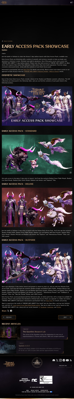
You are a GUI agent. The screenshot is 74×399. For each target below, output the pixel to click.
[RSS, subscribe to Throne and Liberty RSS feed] (70, 360)
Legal (27, 390)
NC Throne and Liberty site (37, 387)
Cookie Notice (44, 390)
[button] (37, 106)
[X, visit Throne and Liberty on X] (57, 360)
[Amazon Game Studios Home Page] (25, 380)
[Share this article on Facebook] (11, 311)
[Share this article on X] (8, 311)
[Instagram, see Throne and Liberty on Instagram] (60, 360)
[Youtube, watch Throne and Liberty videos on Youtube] (67, 360)
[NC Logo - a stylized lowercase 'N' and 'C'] (34, 380)
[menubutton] (71, 2)
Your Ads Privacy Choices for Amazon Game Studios (37, 391)
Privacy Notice (35, 390)
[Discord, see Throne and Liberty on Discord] (53, 360)
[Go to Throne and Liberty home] (4, 2)
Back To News (8, 41)
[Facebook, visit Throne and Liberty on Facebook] (64, 360)
